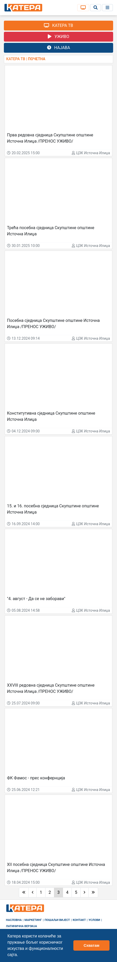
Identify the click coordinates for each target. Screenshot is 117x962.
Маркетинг (33, 920)
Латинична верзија (21, 926)
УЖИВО (58, 36)
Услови (94, 920)
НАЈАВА (58, 47)
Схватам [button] (91, 945)
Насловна (14, 920)
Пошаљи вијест (57, 920)
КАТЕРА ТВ (58, 25)
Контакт (79, 920)
